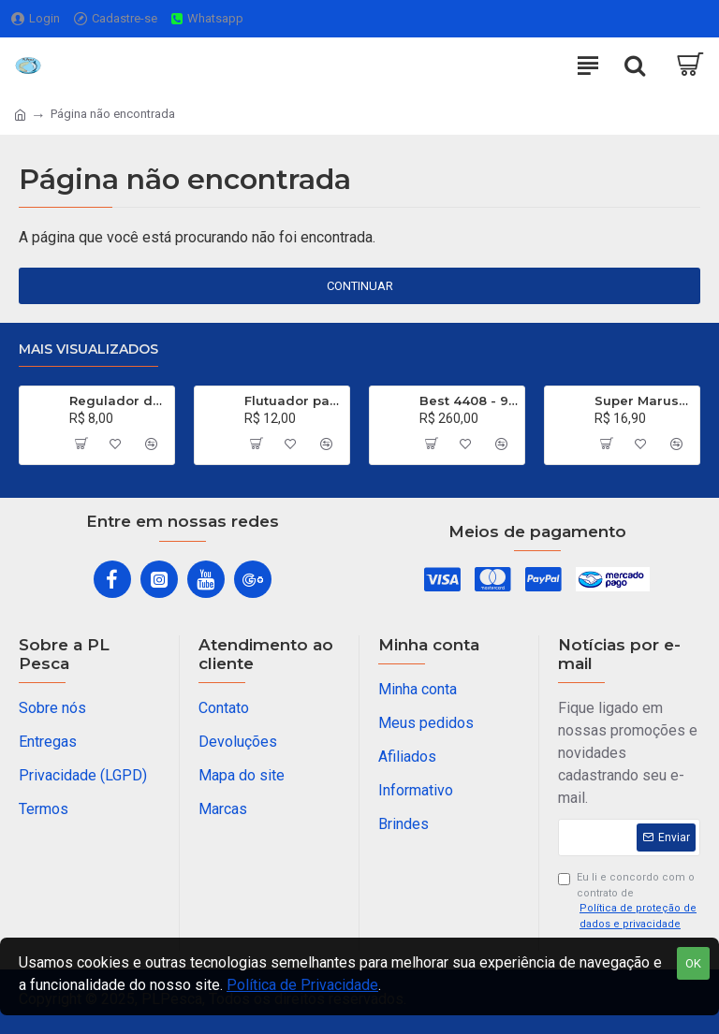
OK (693, 963)
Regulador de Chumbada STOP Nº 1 (118, 400)
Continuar (360, 286)
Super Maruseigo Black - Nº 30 (643, 400)
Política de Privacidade (302, 985)
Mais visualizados (88, 349)
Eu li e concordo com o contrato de (629, 901)
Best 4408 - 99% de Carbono (468, 400)
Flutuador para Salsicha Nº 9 (293, 400)
